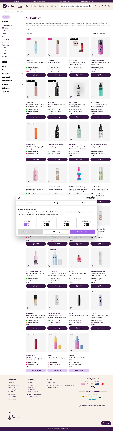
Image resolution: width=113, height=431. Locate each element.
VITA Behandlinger (32, 396)
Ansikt (14, 11)
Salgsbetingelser (12, 396)
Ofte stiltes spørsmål (13, 385)
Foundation (7, 45)
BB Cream (5, 28)
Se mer (28, 29)
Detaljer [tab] (56, 203)
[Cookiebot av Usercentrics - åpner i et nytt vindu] (87, 197)
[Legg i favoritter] (28, 55)
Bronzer (5, 36)
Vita (5, 11)
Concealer (5, 42)
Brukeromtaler (12, 399)
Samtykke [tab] (30, 203)
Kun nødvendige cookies (30, 232)
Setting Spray (20, 11)
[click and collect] (105, 6)
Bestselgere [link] (43, 6)
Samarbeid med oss (32, 391)
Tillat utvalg (56, 232)
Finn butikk (30, 385)
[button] (90, 6)
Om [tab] (83, 203)
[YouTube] (9, 419)
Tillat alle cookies (82, 232)
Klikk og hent (57, 370)
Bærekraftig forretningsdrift (31, 388)
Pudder (5, 53)
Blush (5, 34)
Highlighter (6, 48)
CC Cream (5, 39)
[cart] (109, 6)
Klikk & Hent (11, 394)
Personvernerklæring (52, 387)
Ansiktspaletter (7, 25)
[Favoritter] (102, 6)
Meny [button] (20, 6)
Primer (4, 51)
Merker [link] (53, 6)
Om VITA (29, 382)
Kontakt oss (11, 382)
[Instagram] (13, 416)
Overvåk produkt (36, 370)
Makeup (10, 11)
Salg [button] (26, 6)
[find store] (95, 6)
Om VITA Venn (51, 382)
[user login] (99, 6)
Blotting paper (7, 31)
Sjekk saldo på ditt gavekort (13, 390)
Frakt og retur (12, 387)
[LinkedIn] (18, 416)
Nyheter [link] (33, 6)
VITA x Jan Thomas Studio (34, 394)
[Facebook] (9, 416)
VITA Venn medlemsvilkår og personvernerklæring (60, 385)
